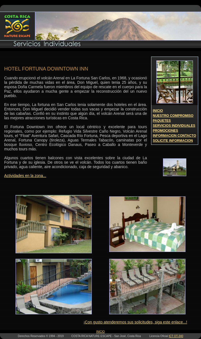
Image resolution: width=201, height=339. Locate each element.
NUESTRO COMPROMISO (173, 116)
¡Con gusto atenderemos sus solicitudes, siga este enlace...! (135, 322)
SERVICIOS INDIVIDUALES (174, 126)
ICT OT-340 (176, 336)
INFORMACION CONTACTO (174, 136)
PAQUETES (162, 121)
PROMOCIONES (165, 131)
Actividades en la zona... (25, 175)
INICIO (158, 111)
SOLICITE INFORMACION (173, 141)
